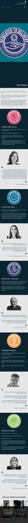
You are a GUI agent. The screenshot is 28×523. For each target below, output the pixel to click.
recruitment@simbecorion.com (20, 4)
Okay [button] (14, 518)
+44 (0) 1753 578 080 (22, 2)
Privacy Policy (5, 515)
